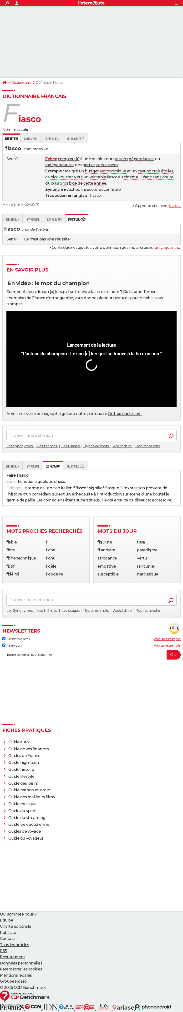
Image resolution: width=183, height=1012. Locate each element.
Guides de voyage (24, 831)
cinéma (131, 177)
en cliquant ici (168, 247)
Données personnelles (21, 963)
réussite (62, 239)
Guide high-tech (23, 762)
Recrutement (12, 957)
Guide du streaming (27, 817)
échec (74, 189)
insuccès (89, 189)
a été (78, 177)
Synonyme (30, 138)
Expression (52, 138)
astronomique (113, 171)
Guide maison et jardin (29, 790)
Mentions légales (16, 975)
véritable (98, 177)
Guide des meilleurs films (31, 797)
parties (88, 165)
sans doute (163, 177)
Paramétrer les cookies (21, 969)
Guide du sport (22, 811)
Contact (7, 938)
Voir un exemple (167, 639)
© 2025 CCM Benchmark (23, 987)
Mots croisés (75, 138)
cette (88, 183)
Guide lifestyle (21, 776)
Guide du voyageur (26, 838)
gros (64, 183)
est (36, 239)
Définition (12, 219)
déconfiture (110, 189)
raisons (121, 159)
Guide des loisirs (23, 783)
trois (156, 171)
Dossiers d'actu (16, 639)
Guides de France (24, 755)
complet (66, 159)
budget (92, 171)
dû (76, 159)
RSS (3, 950)
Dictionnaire (21, 82)
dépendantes (141, 159)
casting (145, 171)
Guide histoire (21, 769)
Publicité (8, 932)
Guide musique (22, 804)
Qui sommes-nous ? (18, 914)
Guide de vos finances (28, 749)
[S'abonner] (91, 655)
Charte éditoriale (15, 926)
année (100, 183)
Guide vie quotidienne (28, 824)
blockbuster (62, 177)
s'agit (147, 177)
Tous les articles (14, 945)
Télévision (12, 645)
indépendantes (59, 165)
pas (42, 239)
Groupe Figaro (13, 981)
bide (73, 183)
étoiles (167, 171)
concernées (107, 165)
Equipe (6, 920)
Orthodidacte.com (125, 413)
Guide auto (18, 742)
